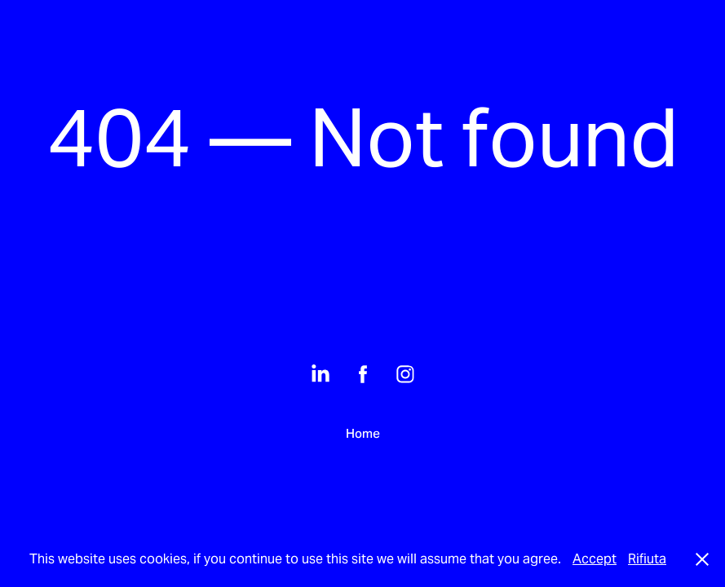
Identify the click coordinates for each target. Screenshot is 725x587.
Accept (594, 558)
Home (363, 433)
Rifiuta (647, 558)
